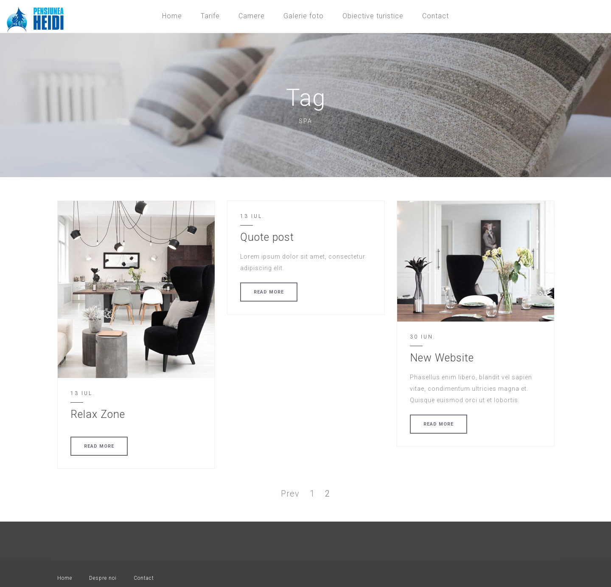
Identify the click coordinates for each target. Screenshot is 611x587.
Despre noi (103, 578)
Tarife (210, 16)
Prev (290, 493)
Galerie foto (303, 16)
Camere (251, 16)
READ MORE (99, 446)
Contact (435, 16)
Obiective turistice (373, 16)
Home (172, 16)
